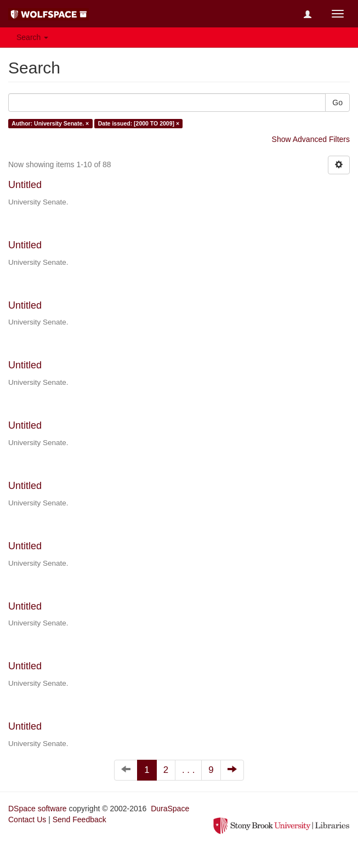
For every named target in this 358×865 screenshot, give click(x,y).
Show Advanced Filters (311, 139)
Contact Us (27, 819)
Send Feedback (79, 819)
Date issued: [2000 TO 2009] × (138, 123)
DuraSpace (170, 808)
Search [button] (32, 37)
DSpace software (37, 808)
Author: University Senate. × (50, 123)
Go (337, 102)
